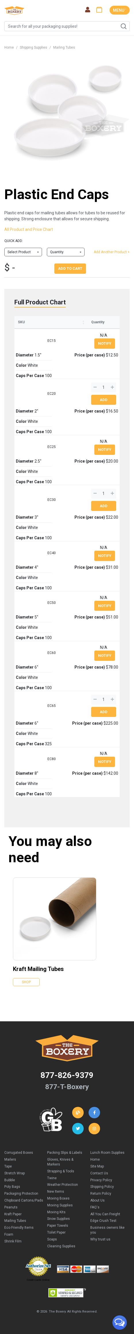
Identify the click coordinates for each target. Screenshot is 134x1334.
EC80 (51, 759)
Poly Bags (12, 1187)
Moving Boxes (58, 1198)
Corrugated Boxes (18, 1153)
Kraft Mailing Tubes (38, 969)
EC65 (51, 706)
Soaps (52, 1239)
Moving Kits (56, 1212)
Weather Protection (62, 1185)
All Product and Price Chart (28, 229)
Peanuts (11, 1207)
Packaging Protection (21, 1194)
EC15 (51, 341)
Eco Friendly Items (19, 1228)
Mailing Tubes (64, 47)
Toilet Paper (56, 1232)
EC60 (51, 653)
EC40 (51, 553)
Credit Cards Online (38, 1280)
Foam (8, 1234)
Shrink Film (13, 1241)
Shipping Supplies (33, 47)
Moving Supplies (60, 1205)
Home (9, 47)
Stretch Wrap (14, 1173)
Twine (52, 1178)
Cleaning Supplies (61, 1246)
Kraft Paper (13, 1214)
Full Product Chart (40, 302)
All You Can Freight (105, 1214)
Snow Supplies (58, 1219)
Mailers (10, 1159)
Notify (104, 343)
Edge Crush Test (103, 1221)
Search (123, 26)
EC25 (51, 447)
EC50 (51, 603)
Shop (26, 982)
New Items (55, 1192)
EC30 (51, 500)
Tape (8, 1166)
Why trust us (100, 1239)
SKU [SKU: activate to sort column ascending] (21, 322)
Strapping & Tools (60, 1171)
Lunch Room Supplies (107, 1153)
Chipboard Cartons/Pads (23, 1200)
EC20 (51, 394)
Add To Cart (70, 268)
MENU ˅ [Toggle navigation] (119, 10)
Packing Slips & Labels (64, 1153)
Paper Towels (57, 1226)
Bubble (9, 1180)
